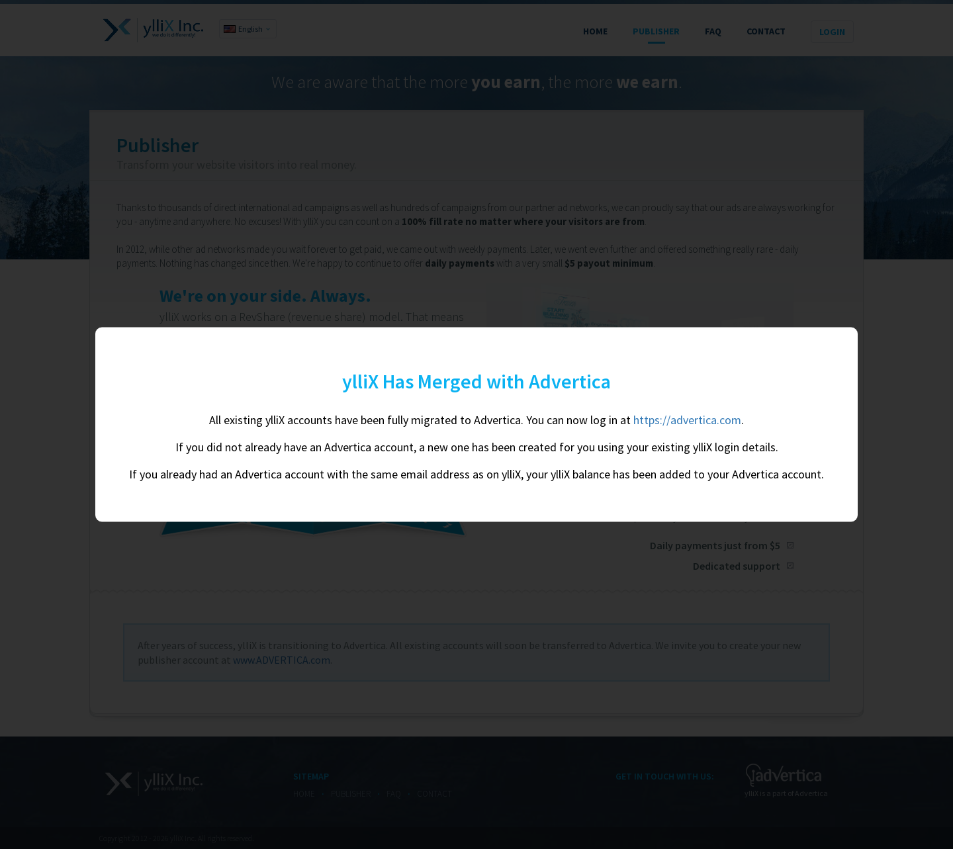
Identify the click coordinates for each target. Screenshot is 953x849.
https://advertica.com (687, 419)
